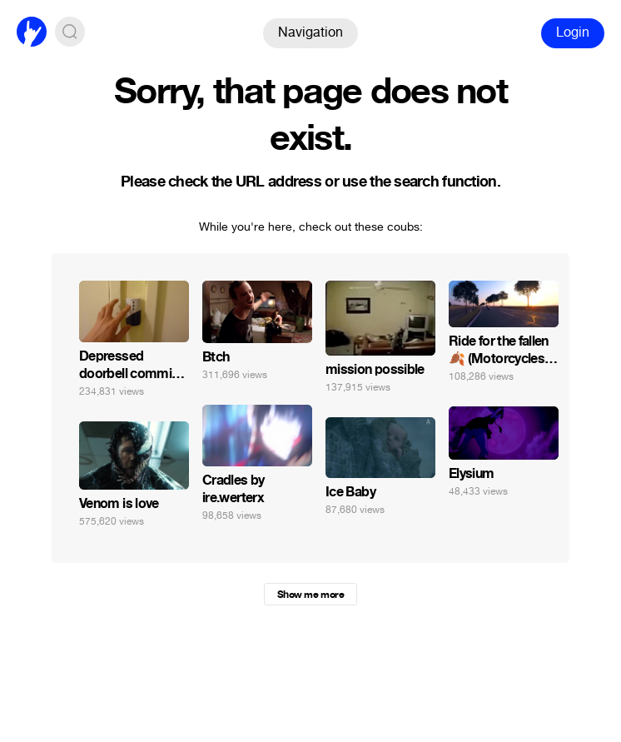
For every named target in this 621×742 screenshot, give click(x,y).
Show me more (310, 594)
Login (572, 32)
